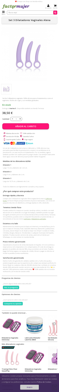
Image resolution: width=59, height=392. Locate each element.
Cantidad (5, 119)
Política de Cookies (44, 382)
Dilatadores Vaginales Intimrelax (10, 339)
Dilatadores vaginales (38, 219)
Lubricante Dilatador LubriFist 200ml (32, 339)
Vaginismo (27, 219)
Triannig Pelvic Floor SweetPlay (9, 370)
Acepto (29, 387)
